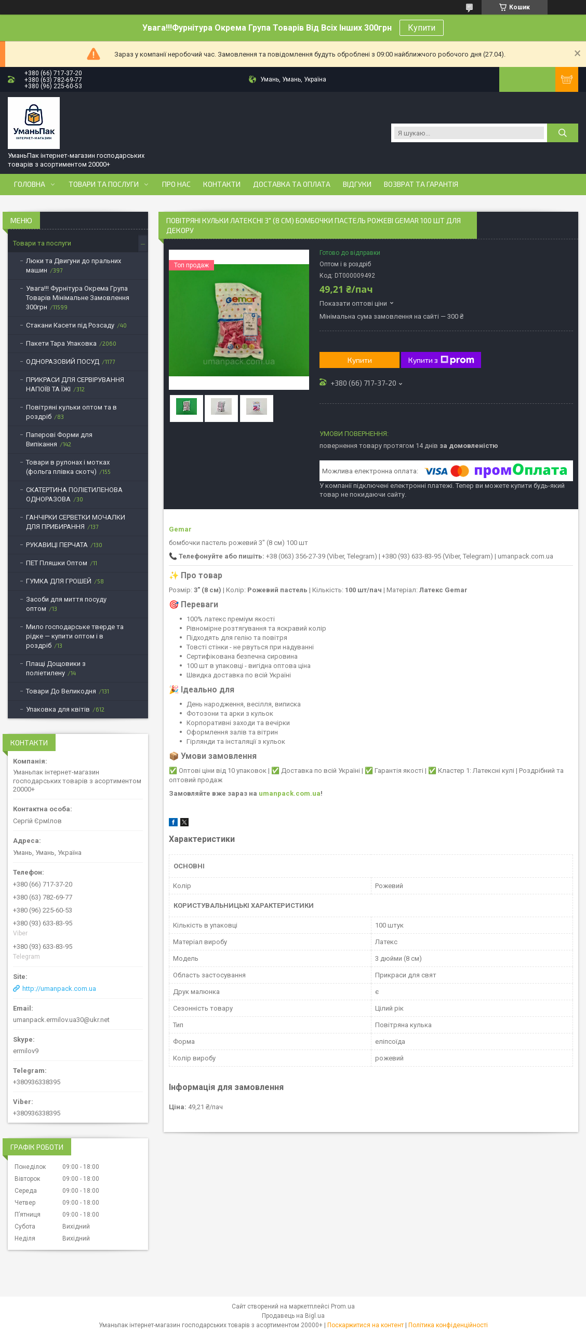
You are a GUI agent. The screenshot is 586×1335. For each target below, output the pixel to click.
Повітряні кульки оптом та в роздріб (71, 411)
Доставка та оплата (291, 184)
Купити (421, 28)
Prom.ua (343, 1306)
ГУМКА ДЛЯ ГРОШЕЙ (58, 581)
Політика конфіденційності (448, 1325)
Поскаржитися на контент (365, 1325)
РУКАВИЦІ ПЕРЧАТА (57, 545)
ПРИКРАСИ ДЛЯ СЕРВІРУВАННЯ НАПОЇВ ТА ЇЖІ (75, 384)
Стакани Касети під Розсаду (70, 325)
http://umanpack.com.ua (59, 988)
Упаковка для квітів (58, 709)
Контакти (222, 184)
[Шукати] (562, 133)
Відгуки (357, 184)
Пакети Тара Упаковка (61, 343)
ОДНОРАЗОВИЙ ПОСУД (62, 361)
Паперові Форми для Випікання (59, 439)
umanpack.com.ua (290, 793)
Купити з (441, 360)
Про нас (176, 184)
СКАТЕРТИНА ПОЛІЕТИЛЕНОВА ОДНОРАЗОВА (74, 494)
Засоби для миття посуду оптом (66, 603)
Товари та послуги (104, 184)
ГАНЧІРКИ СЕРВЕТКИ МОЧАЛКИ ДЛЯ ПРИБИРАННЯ (75, 521)
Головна (29, 184)
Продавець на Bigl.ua (293, 1315)
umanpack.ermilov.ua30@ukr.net (61, 1020)
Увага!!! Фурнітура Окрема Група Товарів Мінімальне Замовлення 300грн (77, 297)
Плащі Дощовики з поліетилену (56, 668)
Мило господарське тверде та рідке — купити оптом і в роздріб (75, 636)
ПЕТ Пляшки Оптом (56, 563)
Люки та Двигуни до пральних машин (73, 265)
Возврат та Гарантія (421, 184)
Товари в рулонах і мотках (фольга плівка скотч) (68, 466)
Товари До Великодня (61, 691)
